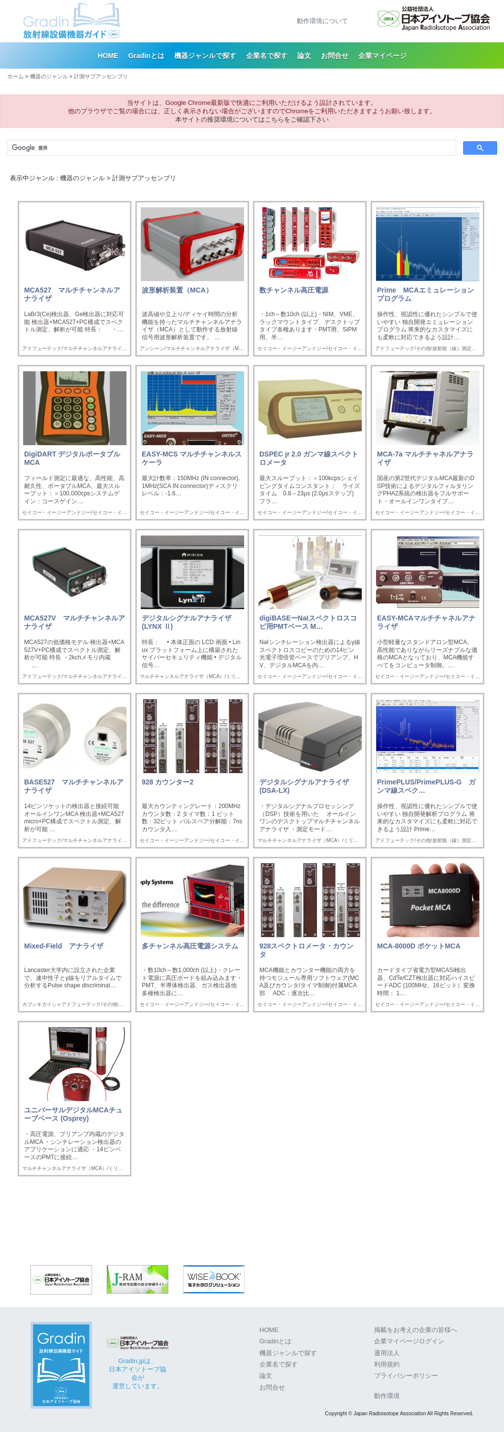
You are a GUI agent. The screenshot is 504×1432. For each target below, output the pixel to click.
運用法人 (387, 1353)
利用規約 (387, 1364)
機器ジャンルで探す (205, 56)
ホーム (15, 76)
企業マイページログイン (409, 1341)
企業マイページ (382, 56)
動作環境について (322, 21)
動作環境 (387, 1395)
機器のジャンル (49, 76)
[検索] (230, 148)
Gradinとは (146, 56)
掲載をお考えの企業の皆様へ (415, 1330)
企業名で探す (266, 56)
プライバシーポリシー (406, 1375)
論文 (304, 56)
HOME (107, 56)
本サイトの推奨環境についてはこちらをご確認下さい (252, 119)
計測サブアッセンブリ (101, 76)
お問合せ (334, 56)
